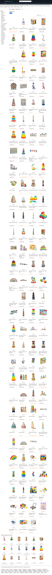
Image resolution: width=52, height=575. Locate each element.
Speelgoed (2, 11)
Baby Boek (2, 14)
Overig (2, 44)
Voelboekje (2, 42)
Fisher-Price (39, 569)
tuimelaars (2, 41)
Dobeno (20, 569)
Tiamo (30, 572)
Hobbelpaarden (3, 27)
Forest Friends (44, 569)
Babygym (2, 16)
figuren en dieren (3, 24)
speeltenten (2, 38)
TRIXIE (42, 572)
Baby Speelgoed (3, 15)
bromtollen (2, 21)
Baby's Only (3, 569)
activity (2, 13)
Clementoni (15, 569)
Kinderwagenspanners (4, 29)
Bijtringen (2, 18)
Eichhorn (29, 569)
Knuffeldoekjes (3, 30)
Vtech (45, 572)
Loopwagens (2, 33)
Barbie (7, 569)
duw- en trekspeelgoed (4, 23)
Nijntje (6, 572)
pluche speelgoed (3, 35)
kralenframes (3, 32)
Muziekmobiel (3, 34)
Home (5, 3)
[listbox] (40, 15)
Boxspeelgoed (3, 20)
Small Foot (21, 572)
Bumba (11, 569)
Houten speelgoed (3, 28)
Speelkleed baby (3, 37)
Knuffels (2, 31)
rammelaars (2, 36)
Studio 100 (26, 572)
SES (17, 572)
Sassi (14, 572)
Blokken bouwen (3, 19)
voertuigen (2, 43)
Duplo (2, 22)
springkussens (3, 39)
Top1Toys (38, 572)
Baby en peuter (3, 12)
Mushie (3, 572)
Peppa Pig (10, 572)
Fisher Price (34, 569)
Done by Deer (24, 569)
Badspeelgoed (3, 17)
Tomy (34, 572)
